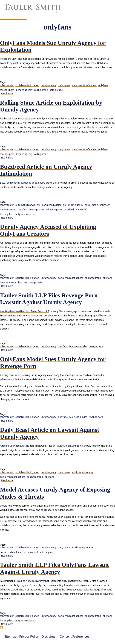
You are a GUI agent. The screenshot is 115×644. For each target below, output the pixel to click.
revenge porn (7, 90)
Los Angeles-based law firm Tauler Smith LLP (24, 311)
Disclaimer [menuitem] (49, 636)
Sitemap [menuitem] (10, 636)
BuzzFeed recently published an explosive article (26, 182)
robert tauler (7, 85)
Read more (7, 93)
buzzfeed (69, 209)
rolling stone (41, 90)
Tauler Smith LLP (65, 445)
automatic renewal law (27, 205)
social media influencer (84, 85)
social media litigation (27, 85)
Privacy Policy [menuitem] (29, 636)
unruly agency (48, 85)
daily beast (64, 85)
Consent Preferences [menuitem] (75, 636)
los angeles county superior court (18, 214)
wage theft (81, 209)
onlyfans (103, 85)
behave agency (24, 90)
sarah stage (56, 90)
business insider (78, 346)
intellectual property (82, 472)
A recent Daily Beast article (14, 445)
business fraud (8, 209)
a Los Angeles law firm (31, 581)
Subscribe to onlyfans (1, 627)
